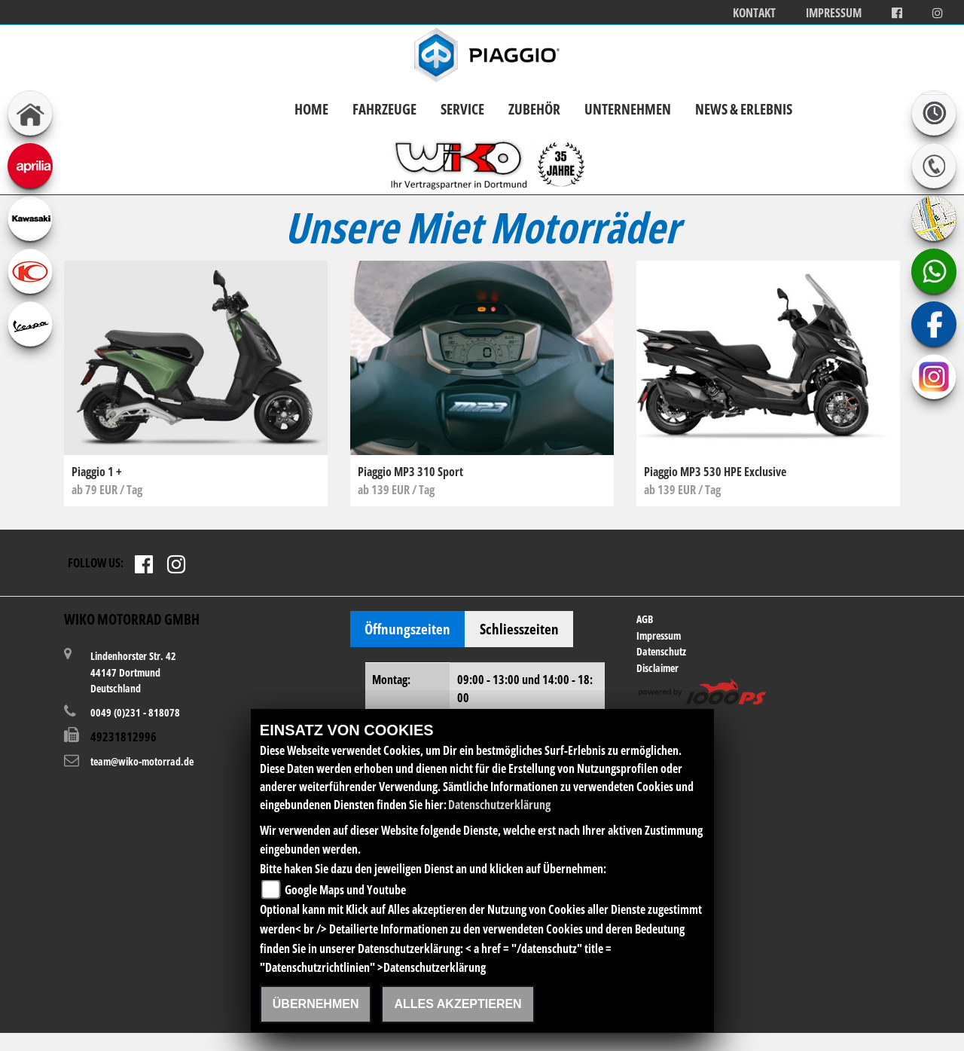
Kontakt (754, 13)
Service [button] (462, 109)
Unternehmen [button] (627, 109)
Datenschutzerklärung (499, 804)
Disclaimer (657, 668)
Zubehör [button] (534, 109)
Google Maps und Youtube (345, 889)
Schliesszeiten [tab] (519, 629)
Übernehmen (316, 1004)
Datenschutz (661, 651)
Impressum (834, 13)
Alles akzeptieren (457, 1004)
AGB (644, 619)
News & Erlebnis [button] (743, 109)
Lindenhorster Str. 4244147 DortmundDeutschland (133, 671)
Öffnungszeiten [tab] (407, 629)
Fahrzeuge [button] (384, 109)
